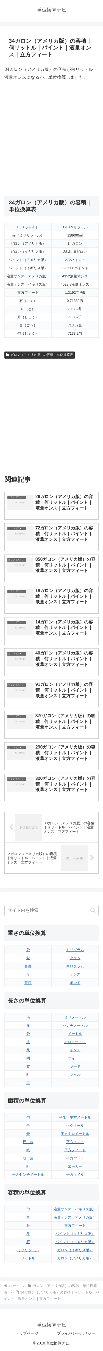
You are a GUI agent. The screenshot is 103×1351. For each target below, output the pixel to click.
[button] (93, 910)
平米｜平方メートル (75, 1117)
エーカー (75, 1166)
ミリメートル (75, 1017)
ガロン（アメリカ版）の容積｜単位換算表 (39, 355)
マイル (75, 1075)
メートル (75, 1034)
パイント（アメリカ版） (75, 1242)
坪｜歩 (28, 1142)
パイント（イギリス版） (75, 1234)
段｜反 (28, 1158)
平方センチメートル (28, 1175)
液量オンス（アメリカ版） (75, 1217)
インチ (75, 1050)
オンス (75, 974)
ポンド (75, 983)
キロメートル (75, 1042)
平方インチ (75, 1142)
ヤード (75, 1066)
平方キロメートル (75, 1134)
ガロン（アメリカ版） (75, 1258)
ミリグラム (75, 950)
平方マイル (75, 1175)
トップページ (26, 1333)
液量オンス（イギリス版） (75, 1209)
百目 (28, 966)
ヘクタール (75, 1125)
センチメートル (75, 1025)
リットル (28, 1258)
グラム (75, 958)
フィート (75, 1058)
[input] (51, 910)
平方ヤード (75, 1158)
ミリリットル (28, 1250)
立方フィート (75, 1225)
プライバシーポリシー (76, 1333)
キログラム (75, 966)
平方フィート (75, 1150)
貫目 (28, 983)
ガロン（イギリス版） (75, 1250)
